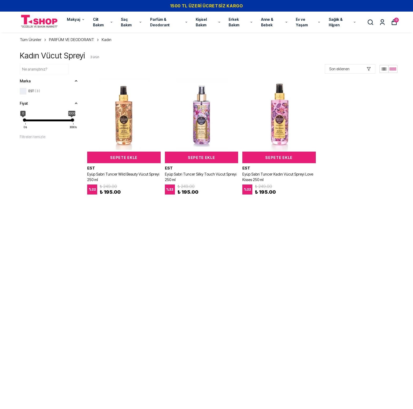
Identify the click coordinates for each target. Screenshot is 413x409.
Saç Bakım (131, 22)
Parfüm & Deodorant (169, 22)
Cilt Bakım (103, 22)
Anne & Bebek (274, 22)
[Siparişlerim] (382, 22)
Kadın (106, 39)
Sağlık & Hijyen (342, 22)
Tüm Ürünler (33, 39)
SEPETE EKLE (123, 157)
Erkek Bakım (241, 22)
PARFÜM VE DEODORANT (74, 39)
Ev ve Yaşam (308, 22)
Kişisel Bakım (208, 22)
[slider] (24, 120)
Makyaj (76, 19)
